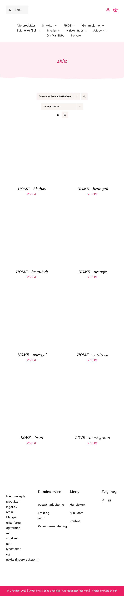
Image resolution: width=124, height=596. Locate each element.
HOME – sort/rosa (92, 355)
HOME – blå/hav (32, 189)
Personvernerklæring (52, 526)
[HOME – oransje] (92, 214)
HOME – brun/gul (92, 189)
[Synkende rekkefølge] (84, 96)
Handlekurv (78, 504)
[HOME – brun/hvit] (31, 214)
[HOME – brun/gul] (92, 131)
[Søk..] (17, 10)
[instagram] (109, 500)
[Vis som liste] (65, 115)
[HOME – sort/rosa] (92, 297)
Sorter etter (55, 96)
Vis (51, 106)
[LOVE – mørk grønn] (92, 380)
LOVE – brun (31, 438)
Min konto (76, 513)
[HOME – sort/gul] (31, 297)
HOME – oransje (92, 272)
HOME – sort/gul (31, 355)
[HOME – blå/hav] (31, 131)
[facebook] (103, 500)
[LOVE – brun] (31, 380)
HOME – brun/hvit (32, 272)
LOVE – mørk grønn (92, 438)
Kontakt (75, 521)
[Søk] (10, 10)
